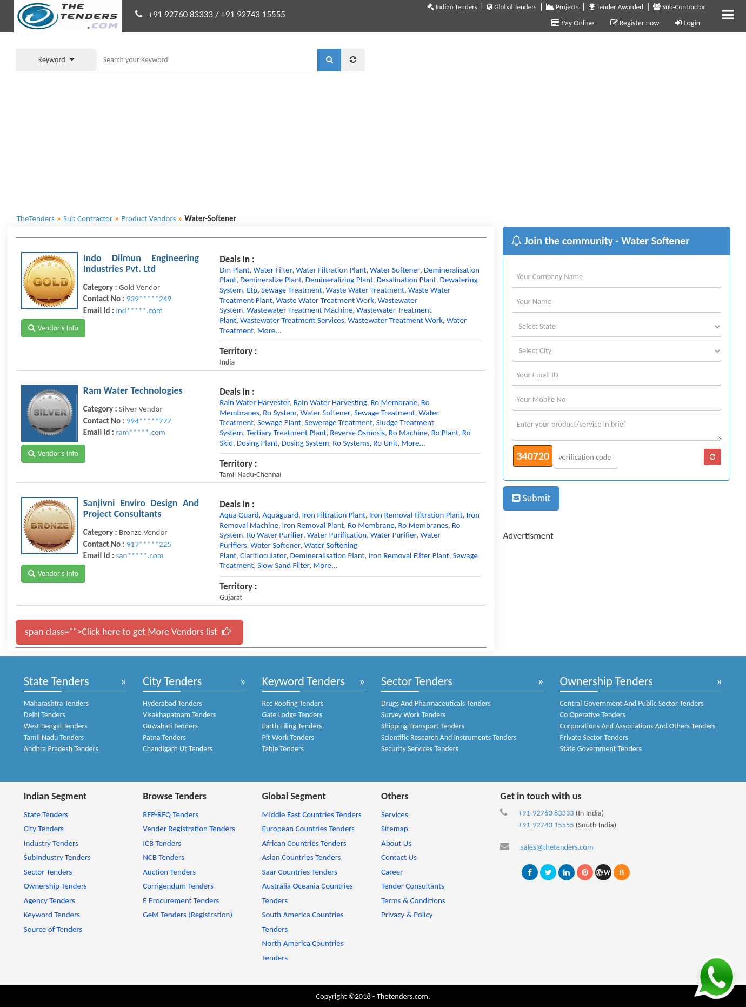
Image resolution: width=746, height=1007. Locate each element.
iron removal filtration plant (416, 515)
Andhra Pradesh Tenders (61, 748)
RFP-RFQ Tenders (170, 814)
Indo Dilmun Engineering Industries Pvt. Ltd (141, 263)
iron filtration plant (333, 515)
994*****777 (148, 421)
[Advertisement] (555, 121)
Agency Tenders (49, 900)
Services (394, 814)
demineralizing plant (339, 279)
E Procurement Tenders (181, 900)
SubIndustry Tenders (57, 857)
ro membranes (423, 525)
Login (687, 23)
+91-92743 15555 (546, 825)
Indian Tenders (452, 7)
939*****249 (148, 298)
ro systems (350, 443)
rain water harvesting (330, 402)
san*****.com (139, 555)
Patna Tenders (164, 737)
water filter (273, 270)
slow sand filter (283, 565)
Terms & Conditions (413, 900)
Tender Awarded (616, 7)
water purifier (393, 535)
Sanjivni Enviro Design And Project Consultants (141, 508)
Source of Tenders (53, 929)
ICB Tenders (162, 843)
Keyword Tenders (303, 681)
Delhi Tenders (44, 714)
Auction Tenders (169, 872)
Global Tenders (511, 7)
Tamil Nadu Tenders (54, 737)
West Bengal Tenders (56, 726)
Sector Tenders (416, 681)
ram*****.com (140, 432)
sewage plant (279, 422)
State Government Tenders (601, 748)
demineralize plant (271, 279)
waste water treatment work (325, 300)
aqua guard (238, 515)
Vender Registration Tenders (189, 828)
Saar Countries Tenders (299, 872)
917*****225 (148, 544)
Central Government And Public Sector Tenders (632, 703)
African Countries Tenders (304, 843)
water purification (337, 535)
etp (252, 290)
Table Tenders (283, 748)
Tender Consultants (412, 886)
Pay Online (572, 23)
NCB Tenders (163, 857)
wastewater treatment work (395, 320)
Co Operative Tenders (592, 714)
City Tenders (172, 681)
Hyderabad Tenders (172, 703)
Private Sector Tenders (594, 737)
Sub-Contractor (679, 7)
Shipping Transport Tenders (422, 726)
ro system (280, 413)
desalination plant (406, 279)
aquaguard (280, 515)
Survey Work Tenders (413, 714)
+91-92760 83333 (546, 813)
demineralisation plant (327, 555)
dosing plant (257, 443)
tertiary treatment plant (286, 433)
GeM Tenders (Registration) (187, 914)
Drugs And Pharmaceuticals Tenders (436, 703)
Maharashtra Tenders (56, 703)
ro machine (408, 433)
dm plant (234, 270)
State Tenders (56, 681)
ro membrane (393, 402)
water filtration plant (331, 270)
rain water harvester (254, 402)
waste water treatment (365, 290)
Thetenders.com (402, 996)
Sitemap (394, 828)
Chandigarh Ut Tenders (177, 748)
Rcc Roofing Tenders (293, 703)
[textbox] (207, 60)
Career (392, 872)
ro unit (385, 443)
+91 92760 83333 (181, 14)
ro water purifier (275, 535)
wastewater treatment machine (299, 310)
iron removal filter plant (408, 555)
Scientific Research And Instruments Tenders (449, 737)
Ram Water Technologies (133, 390)
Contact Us (399, 857)
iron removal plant (313, 525)
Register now (635, 23)
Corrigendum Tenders (178, 886)
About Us (396, 843)
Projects (562, 7)
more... (269, 330)
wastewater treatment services (292, 320)
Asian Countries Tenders (301, 857)
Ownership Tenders (606, 681)
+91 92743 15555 (253, 14)
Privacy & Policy (407, 914)
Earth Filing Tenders (292, 726)
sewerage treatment (338, 422)
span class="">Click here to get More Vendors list (128, 632)
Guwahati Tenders (170, 726)
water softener (395, 270)
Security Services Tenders (419, 748)
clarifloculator (263, 555)
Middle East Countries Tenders (312, 814)
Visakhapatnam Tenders (179, 714)
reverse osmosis (357, 433)
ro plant (444, 433)
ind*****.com (139, 310)
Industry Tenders (51, 843)
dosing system (305, 443)
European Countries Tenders (308, 828)
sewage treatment (291, 290)
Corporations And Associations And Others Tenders (638, 726)
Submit (531, 498)
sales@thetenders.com (557, 847)
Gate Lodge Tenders (292, 714)
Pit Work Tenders (288, 737)
